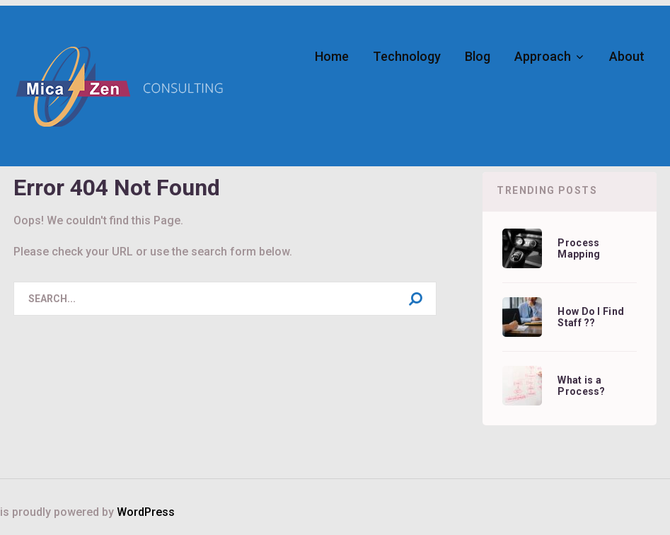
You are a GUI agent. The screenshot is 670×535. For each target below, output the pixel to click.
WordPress (146, 512)
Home (332, 56)
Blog (477, 56)
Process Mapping (579, 248)
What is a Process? (581, 385)
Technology (407, 56)
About (627, 56)
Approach (542, 56)
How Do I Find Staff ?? (591, 317)
